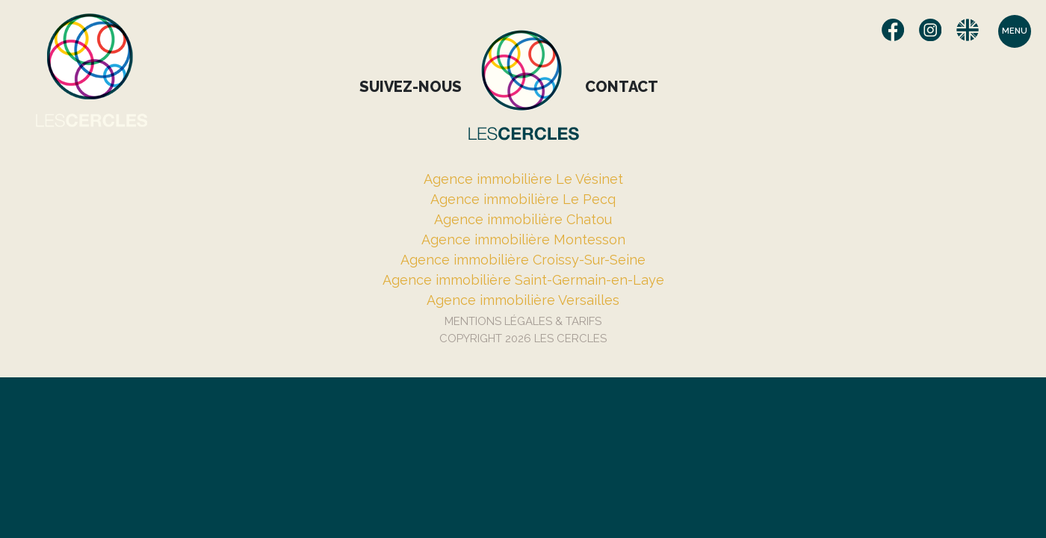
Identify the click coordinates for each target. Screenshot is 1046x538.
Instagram (930, 30)
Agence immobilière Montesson (523, 239)
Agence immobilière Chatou (523, 219)
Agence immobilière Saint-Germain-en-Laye (523, 280)
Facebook (893, 30)
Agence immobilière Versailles (523, 300)
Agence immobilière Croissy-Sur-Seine (523, 260)
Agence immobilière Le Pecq (523, 199)
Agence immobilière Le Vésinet (523, 179)
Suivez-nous (410, 87)
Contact (621, 87)
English (967, 30)
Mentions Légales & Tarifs (523, 321)
